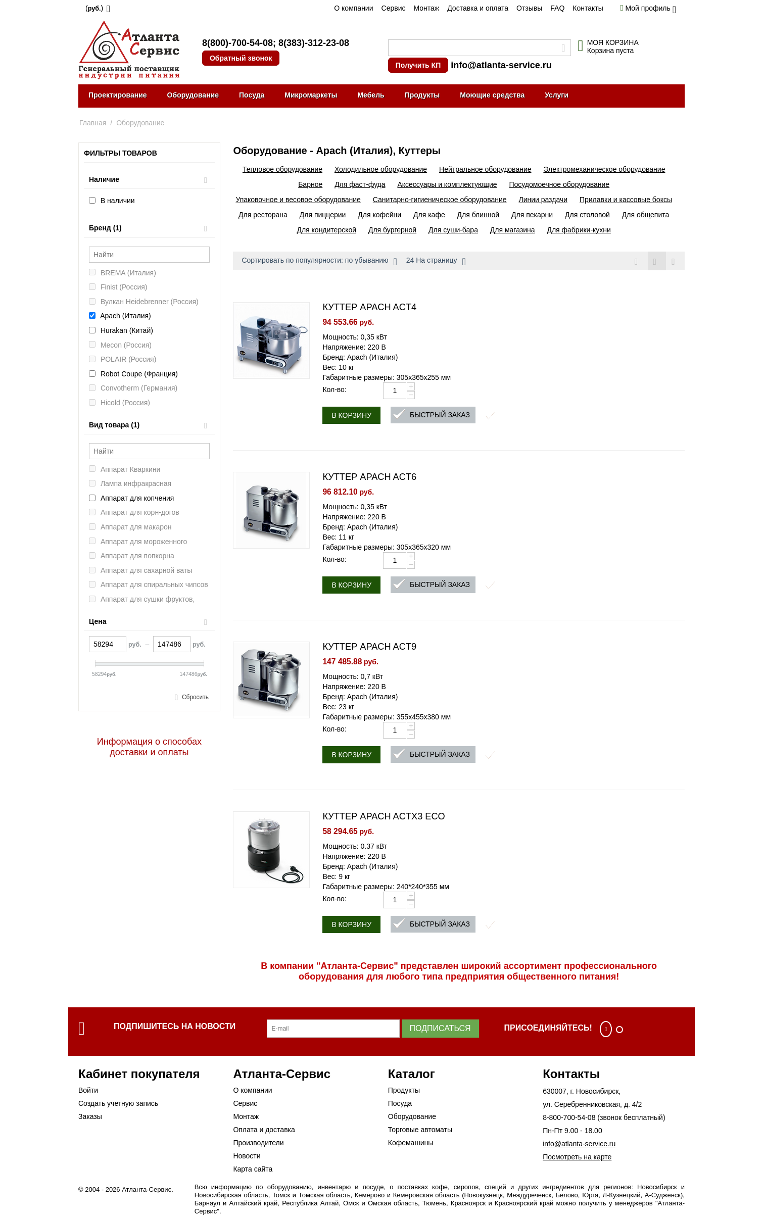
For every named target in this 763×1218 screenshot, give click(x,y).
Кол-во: (334, 389)
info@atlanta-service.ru (501, 65)
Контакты (588, 8)
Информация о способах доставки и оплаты (149, 747)
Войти (88, 1090)
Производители (258, 1143)
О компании (353, 8)
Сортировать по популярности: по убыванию (319, 261)
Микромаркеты (310, 95)
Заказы (90, 1116)
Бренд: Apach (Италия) (360, 357)
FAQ (557, 8)
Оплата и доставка (264, 1130)
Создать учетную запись (118, 1103)
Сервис (394, 8)
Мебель (370, 95)
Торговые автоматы (420, 1130)
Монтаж (426, 8)
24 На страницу (436, 261)
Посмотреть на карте (577, 1157)
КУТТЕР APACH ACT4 (369, 307)
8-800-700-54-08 (569, 1117)
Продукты (422, 95)
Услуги (556, 95)
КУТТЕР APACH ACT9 (369, 647)
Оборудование (193, 95)
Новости (246, 1156)
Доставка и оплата (477, 8)
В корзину (351, 415)
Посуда (251, 95)
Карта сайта (252, 1169)
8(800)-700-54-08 (237, 43)
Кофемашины (411, 1143)
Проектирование (117, 95)
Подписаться (440, 1028)
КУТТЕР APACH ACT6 (369, 477)
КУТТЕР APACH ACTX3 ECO (383, 816)
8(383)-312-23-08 (313, 43)
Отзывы (529, 8)
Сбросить (195, 697)
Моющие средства (492, 95)
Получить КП (418, 65)
